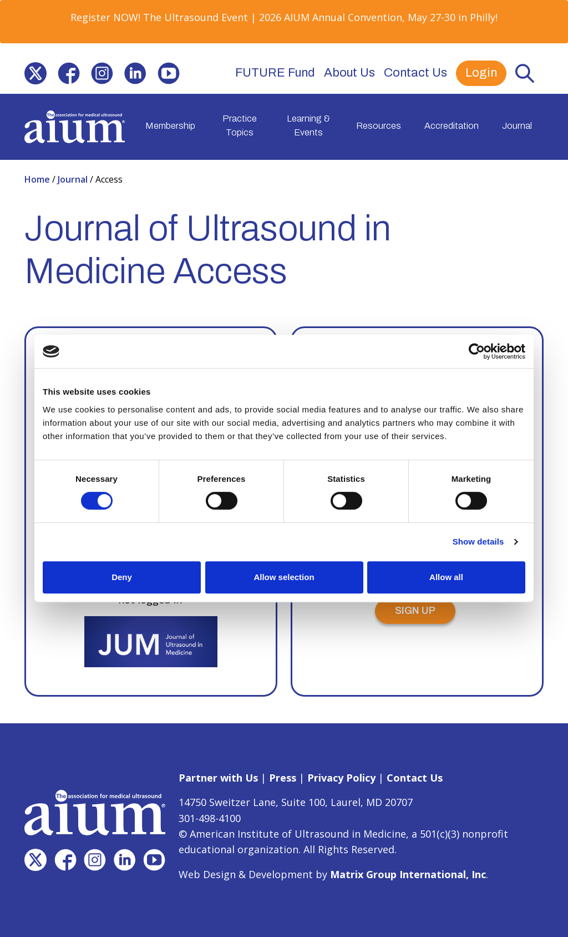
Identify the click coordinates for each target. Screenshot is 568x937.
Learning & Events (308, 125)
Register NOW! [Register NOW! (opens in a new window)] (105, 17)
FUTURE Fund (275, 72)
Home (38, 178)
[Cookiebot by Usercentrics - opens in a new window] (476, 351)
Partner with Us (218, 777)
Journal (517, 125)
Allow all (446, 577)
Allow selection (283, 577)
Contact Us (415, 72)
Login (481, 72)
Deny (121, 577)
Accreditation (451, 125)
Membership (170, 125)
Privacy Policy (341, 777)
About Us (349, 72)
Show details (478, 541)
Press (282, 777)
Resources (378, 125)
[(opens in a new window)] (35, 73)
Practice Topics (239, 125)
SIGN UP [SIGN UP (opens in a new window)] (415, 610)
